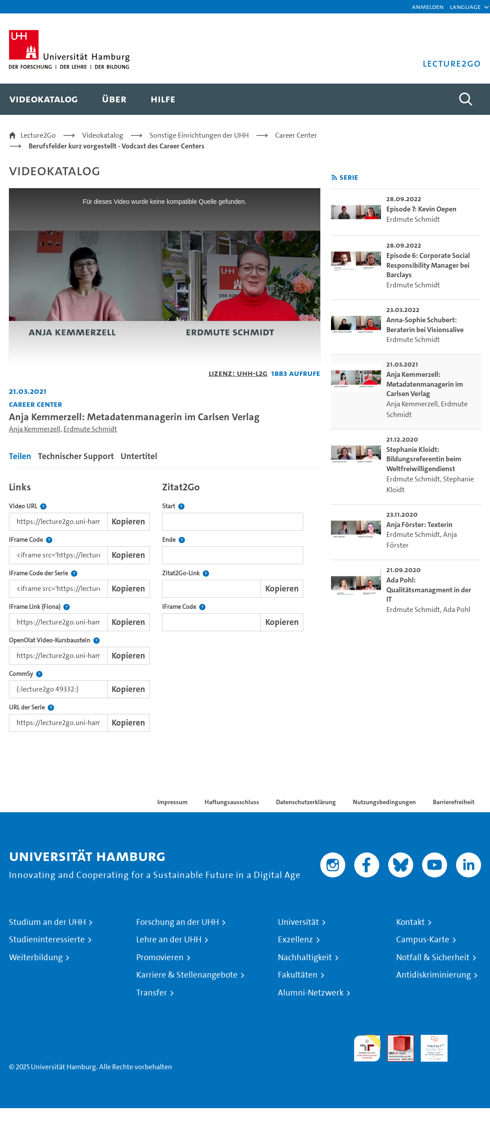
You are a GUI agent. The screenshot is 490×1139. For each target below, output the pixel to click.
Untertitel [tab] (139, 456)
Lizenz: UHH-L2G (238, 373)
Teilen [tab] (20, 456)
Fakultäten (298, 975)
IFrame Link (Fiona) (39, 607)
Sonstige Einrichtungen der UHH (199, 135)
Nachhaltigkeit (305, 957)
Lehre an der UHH (168, 939)
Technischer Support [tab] (76, 456)
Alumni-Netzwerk (310, 993)
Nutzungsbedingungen (384, 801)
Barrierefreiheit (453, 801)
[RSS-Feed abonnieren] (334, 177)
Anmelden (428, 6)
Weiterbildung (36, 957)
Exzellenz (295, 939)
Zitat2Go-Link (185, 573)
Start (173, 506)
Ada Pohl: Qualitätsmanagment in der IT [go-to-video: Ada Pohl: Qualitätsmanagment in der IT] (428, 589)
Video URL (27, 506)
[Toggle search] (465, 99)
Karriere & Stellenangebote (187, 975)
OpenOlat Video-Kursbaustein (54, 640)
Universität (298, 922)
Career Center (296, 135)
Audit (395, 1040)
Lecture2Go (38, 135)
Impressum (172, 801)
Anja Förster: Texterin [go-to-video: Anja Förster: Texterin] (419, 524)
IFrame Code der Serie (43, 573)
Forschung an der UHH (177, 922)
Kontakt (410, 922)
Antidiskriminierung (433, 975)
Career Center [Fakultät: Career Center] (35, 403)
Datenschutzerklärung (306, 801)
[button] (465, 6)
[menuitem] (43, 99)
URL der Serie (31, 707)
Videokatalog (102, 135)
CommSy (25, 674)
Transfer (151, 993)
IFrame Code (30, 539)
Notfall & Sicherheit (432, 957)
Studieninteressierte (47, 939)
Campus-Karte (422, 939)
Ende (173, 539)
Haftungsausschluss (232, 801)
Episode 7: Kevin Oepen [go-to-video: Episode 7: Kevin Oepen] (421, 209)
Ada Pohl (456, 609)
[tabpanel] (164, 604)
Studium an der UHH (47, 922)
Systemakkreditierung (467, 1040)
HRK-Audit (429, 1045)
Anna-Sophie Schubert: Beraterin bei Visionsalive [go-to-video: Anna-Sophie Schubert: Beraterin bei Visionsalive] (425, 324)
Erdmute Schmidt (90, 429)
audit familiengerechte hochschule (367, 1048)
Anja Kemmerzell (34, 429)
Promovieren (160, 957)
